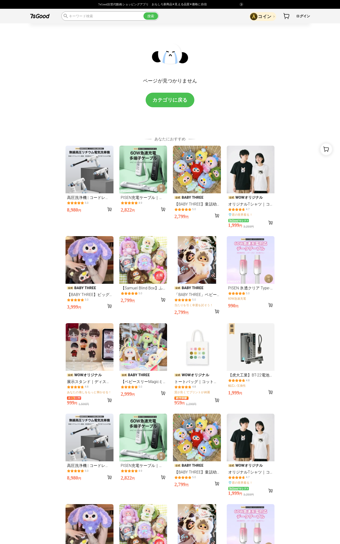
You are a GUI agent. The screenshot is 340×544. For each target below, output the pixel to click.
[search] (110, 16)
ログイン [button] (303, 16)
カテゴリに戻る (170, 100)
